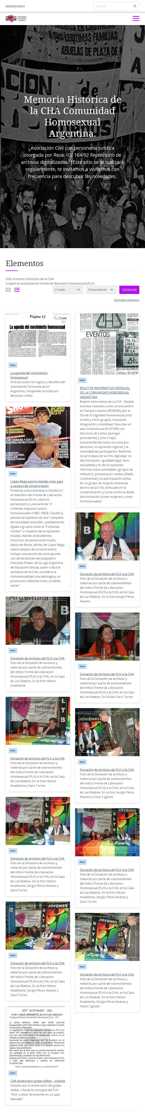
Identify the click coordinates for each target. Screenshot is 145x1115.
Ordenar (129, 290)
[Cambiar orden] (101, 290)
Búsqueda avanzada (126, 300)
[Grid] (8, 289)
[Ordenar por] (68, 290)
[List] (17, 289)
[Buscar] (116, 6)
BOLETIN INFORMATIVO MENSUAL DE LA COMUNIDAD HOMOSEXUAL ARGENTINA (105, 392)
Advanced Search (15, 6)
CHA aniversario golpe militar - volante (37, 1081)
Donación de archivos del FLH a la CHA (107, 574)
